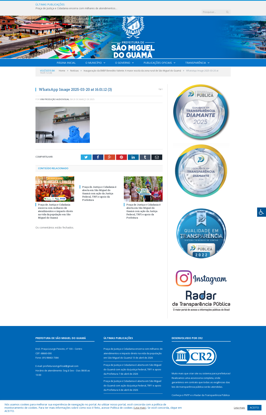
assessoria (196, 370)
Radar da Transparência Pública (212, 387)
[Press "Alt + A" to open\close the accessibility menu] (261, 212)
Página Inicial (66, 55)
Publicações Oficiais (158, 55)
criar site (193, 366)
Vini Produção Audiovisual (54, 91)
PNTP (187, 387)
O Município (93, 55)
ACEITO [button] (254, 407)
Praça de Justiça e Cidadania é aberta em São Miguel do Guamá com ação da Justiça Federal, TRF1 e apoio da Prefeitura (99, 186)
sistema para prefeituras (216, 366)
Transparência (195, 55)
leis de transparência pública (188, 379)
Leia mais (139, 407)
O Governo (122, 55)
